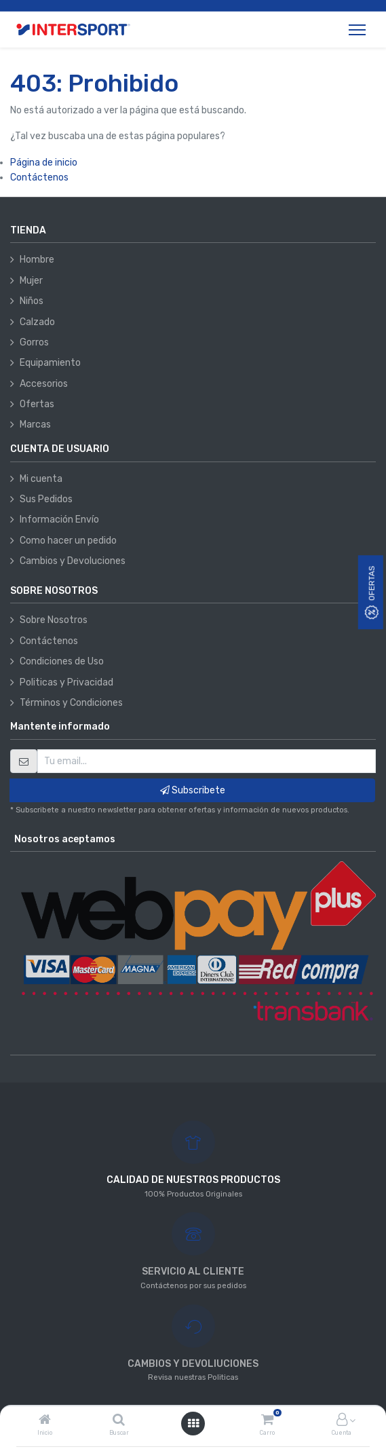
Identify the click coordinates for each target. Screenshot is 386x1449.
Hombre (37, 259)
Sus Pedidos (46, 499)
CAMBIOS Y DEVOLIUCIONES (193, 1364)
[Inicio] (45, 1421)
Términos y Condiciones (71, 703)
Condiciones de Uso (62, 661)
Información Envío (59, 519)
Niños (31, 301)
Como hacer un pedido (68, 540)
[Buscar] (119, 1421)
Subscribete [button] (192, 790)
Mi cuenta (41, 479)
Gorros (34, 342)
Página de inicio (43, 162)
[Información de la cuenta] (341, 1421)
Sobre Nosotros (54, 620)
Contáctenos (39, 177)
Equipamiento (50, 363)
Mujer (31, 280)
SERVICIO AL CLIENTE (193, 1271)
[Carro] (267, 1421)
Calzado (37, 322)
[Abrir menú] (193, 1423)
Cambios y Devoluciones (73, 561)
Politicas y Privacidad (66, 682)
